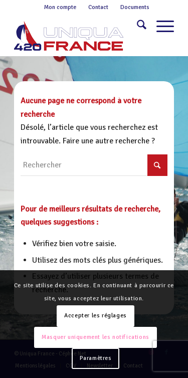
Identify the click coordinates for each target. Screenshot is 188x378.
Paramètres (96, 358)
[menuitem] (60, 7)
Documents (134, 7)
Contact (98, 7)
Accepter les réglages (95, 315)
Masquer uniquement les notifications (95, 337)
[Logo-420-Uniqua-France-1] (78, 36)
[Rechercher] (136, 27)
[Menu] (160, 27)
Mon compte (60, 7)
